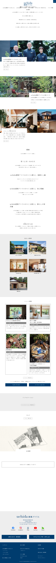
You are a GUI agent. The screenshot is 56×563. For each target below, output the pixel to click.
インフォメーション (23, 555)
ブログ (21, 556)
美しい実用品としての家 (6, 556)
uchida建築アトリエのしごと (9, 7)
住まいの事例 (30, 7)
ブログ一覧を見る (27, 454)
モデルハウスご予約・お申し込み (41, 536)
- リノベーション (4, 549)
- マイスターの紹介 (5, 551)
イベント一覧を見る (28, 413)
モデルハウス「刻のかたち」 (25, 547)
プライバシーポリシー (41, 556)
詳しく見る (6, 105)
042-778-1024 (16, 420)
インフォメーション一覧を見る (28, 440)
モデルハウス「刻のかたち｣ (40, 7)
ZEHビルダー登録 (41, 547)
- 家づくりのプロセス (5, 553)
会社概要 (28, 9)
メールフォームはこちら (40, 420)
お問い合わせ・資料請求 (14, 536)
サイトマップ (40, 555)
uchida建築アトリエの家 (21, 7)
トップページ (4, 544)
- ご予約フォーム (22, 549)
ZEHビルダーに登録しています (27, 500)
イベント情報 (50, 7)
